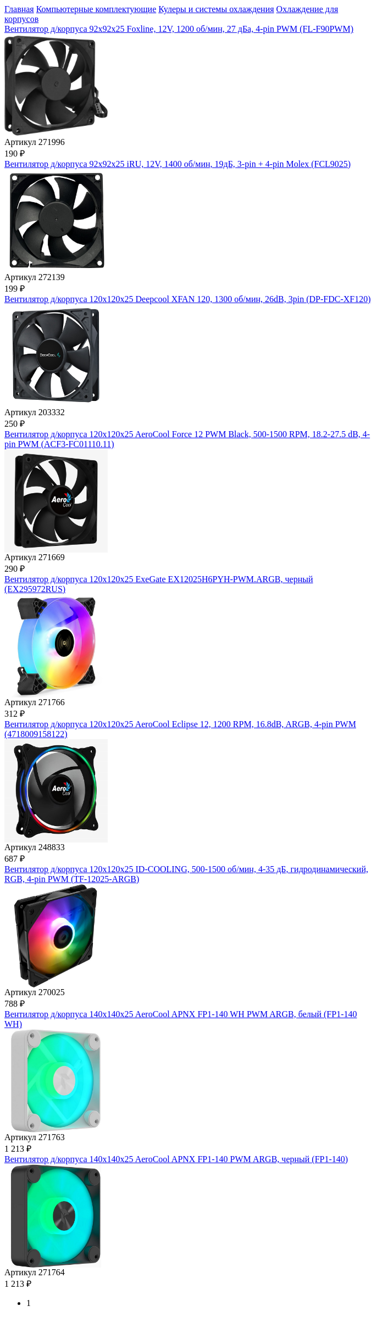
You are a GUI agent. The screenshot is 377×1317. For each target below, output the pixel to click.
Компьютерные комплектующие (96, 9)
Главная (19, 9)
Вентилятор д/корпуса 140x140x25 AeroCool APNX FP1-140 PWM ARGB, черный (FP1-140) (176, 1159)
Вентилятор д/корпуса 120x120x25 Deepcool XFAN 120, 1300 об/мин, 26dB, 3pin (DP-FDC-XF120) (187, 299)
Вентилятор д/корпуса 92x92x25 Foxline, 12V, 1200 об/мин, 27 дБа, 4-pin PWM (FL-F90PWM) (178, 29)
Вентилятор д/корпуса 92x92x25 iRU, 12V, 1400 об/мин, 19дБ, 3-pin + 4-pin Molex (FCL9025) (177, 164)
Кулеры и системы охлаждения (216, 9)
